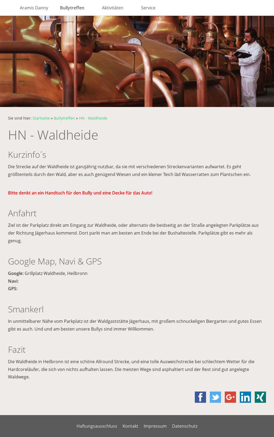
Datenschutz (184, 426)
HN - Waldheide (93, 118)
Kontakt (130, 426)
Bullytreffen (64, 118)
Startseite (41, 118)
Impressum (155, 426)
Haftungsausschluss (97, 426)
